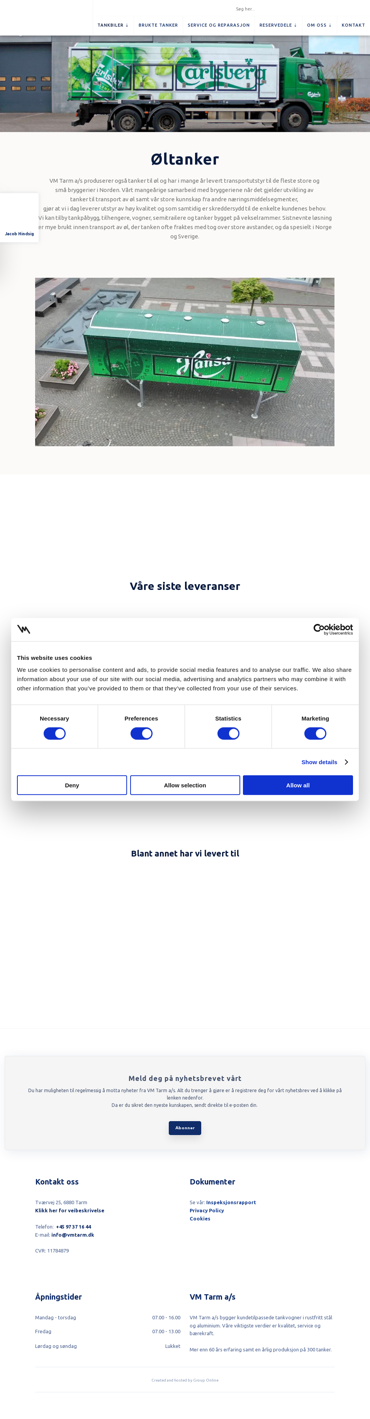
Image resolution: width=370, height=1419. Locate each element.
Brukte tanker (158, 25)
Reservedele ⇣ (278, 25)
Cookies (200, 1218)
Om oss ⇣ (319, 25)
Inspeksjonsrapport (231, 1202)
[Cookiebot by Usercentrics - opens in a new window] (319, 629)
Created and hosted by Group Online (185, 1380)
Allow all (298, 785)
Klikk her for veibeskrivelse (69, 1210)
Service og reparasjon (219, 25)
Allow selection (185, 785)
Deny (72, 785)
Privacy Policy (207, 1210)
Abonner (185, 1128)
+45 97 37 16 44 (73, 1226)
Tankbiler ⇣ (113, 25)
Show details (320, 761)
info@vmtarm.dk (72, 1234)
